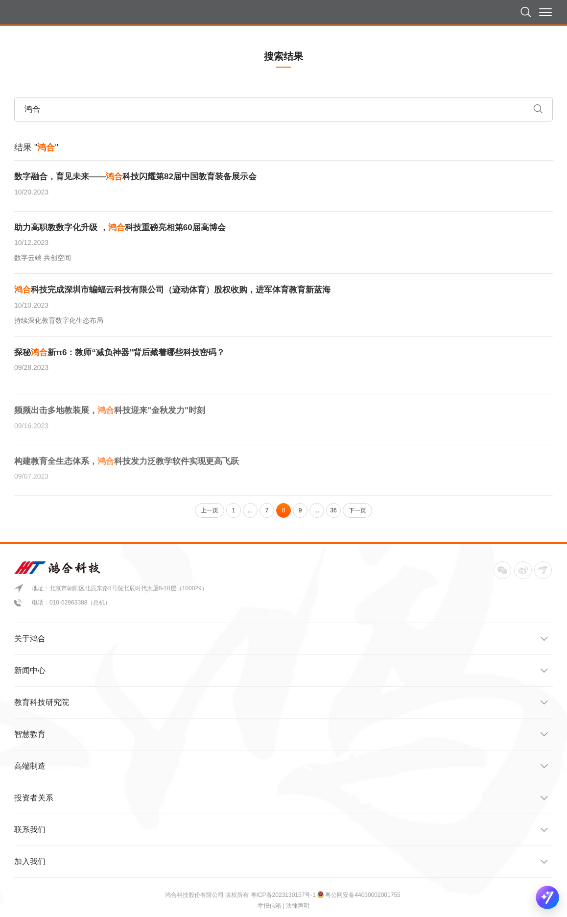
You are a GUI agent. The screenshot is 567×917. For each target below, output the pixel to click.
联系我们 (281, 830)
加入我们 (281, 862)
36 (333, 510)
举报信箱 (269, 905)
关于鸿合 (281, 639)
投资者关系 (281, 798)
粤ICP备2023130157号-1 (284, 895)
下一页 (357, 510)
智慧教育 (281, 734)
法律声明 (297, 905)
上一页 (209, 510)
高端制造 (281, 766)
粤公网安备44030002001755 (362, 895)
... (250, 510)
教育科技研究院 (281, 702)
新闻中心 (281, 670)
